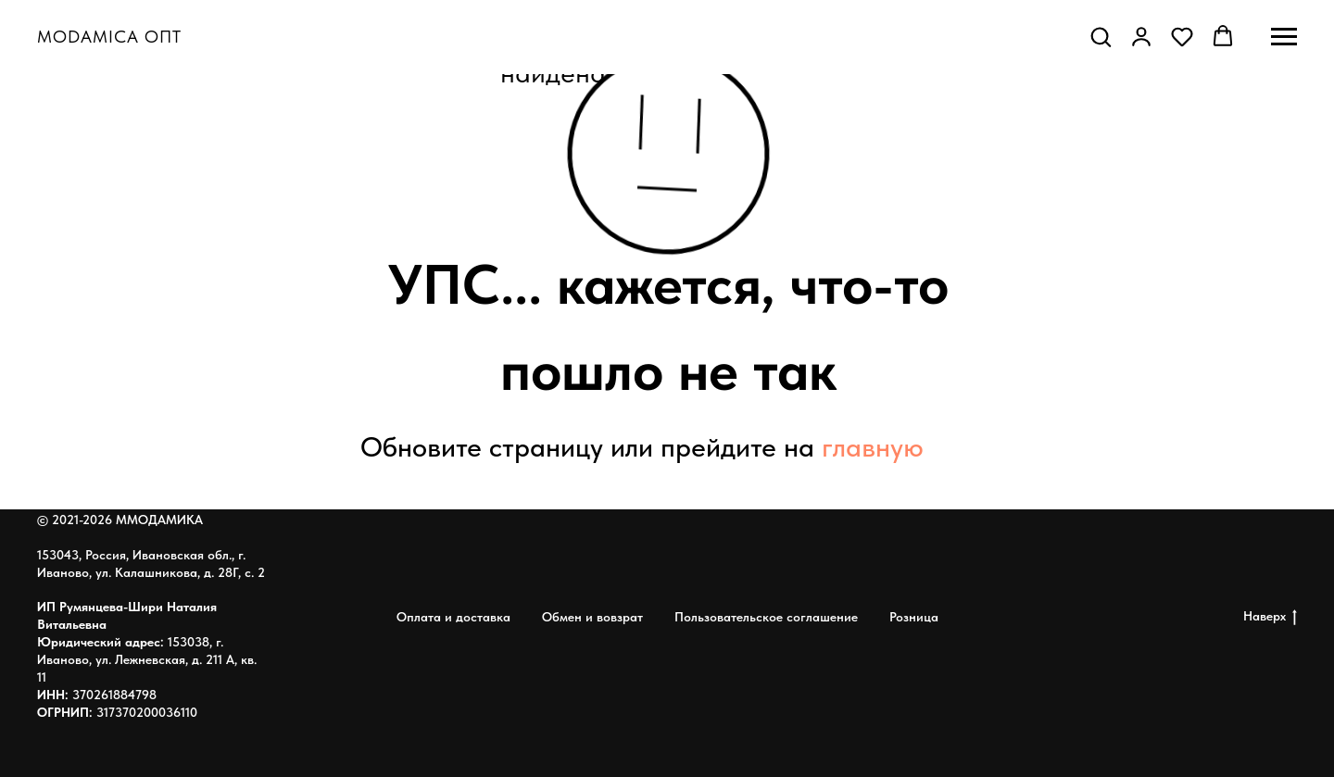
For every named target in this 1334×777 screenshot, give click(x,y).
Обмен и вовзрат (592, 616)
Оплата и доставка (453, 616)
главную (873, 446)
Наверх (1270, 616)
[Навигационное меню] (1284, 37)
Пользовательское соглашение (766, 616)
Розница (913, 616)
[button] (1100, 36)
